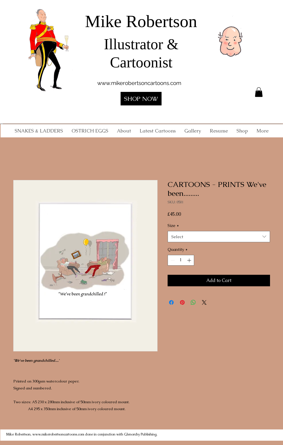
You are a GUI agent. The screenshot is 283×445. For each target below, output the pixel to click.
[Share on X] (204, 302)
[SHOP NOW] (141, 98)
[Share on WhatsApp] (193, 302)
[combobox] (219, 236)
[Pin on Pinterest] (182, 302)
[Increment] (189, 260)
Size (173, 225)
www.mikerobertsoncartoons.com (139, 83)
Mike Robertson (141, 21)
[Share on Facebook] (171, 302)
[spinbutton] (181, 260)
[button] (259, 92)
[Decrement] (172, 260)
